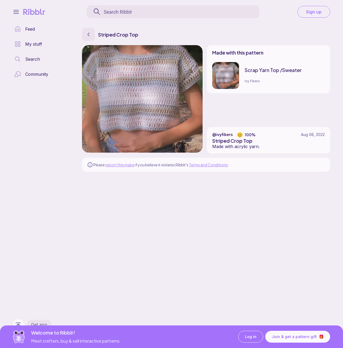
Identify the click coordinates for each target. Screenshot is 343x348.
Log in (250, 337)
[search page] (27, 59)
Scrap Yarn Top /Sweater (273, 70)
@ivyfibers (222, 134)
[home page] (24, 29)
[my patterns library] (28, 44)
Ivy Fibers (252, 81)
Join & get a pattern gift (298, 336)
